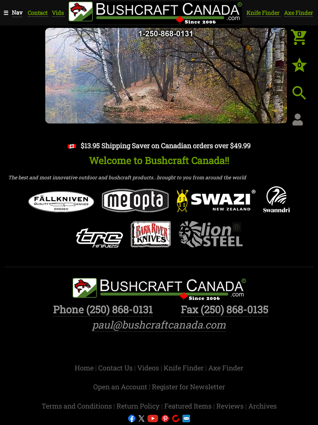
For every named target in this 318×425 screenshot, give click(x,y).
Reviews (230, 405)
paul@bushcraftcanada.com (159, 324)
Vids (58, 12)
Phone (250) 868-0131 (103, 309)
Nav (17, 12)
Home (85, 367)
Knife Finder (263, 12)
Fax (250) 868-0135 (224, 309)
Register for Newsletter (188, 386)
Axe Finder (298, 12)
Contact (38, 12)
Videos (149, 367)
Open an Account (120, 386)
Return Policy (139, 405)
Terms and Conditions (77, 405)
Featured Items (188, 405)
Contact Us (116, 367)
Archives (262, 405)
